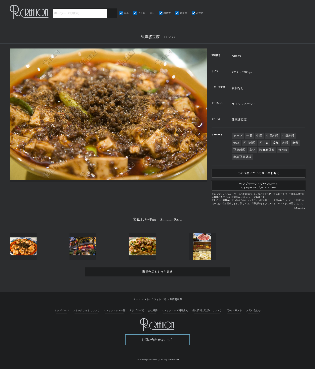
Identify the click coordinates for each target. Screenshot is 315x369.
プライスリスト (233, 312)
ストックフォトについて (86, 312)
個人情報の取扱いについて (206, 312)
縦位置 (183, 13)
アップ (237, 135)
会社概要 (153, 312)
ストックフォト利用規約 (175, 312)
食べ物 (282, 150)
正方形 (199, 13)
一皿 (249, 135)
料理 (285, 142)
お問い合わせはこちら (157, 342)
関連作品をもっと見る (157, 274)
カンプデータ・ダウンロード (258, 186)
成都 (275, 142)
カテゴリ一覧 (136, 312)
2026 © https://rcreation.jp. (149, 362)
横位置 (167, 13)
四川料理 (249, 142)
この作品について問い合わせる (258, 174)
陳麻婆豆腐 (266, 150)
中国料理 (272, 135)
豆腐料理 (239, 150)
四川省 (263, 142)
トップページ (61, 312)
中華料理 (288, 135)
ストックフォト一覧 (114, 312)
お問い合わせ (253, 312)
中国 (259, 135)
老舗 (295, 142)
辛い (252, 150)
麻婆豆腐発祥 (242, 157)
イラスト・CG (145, 13)
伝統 (236, 142)
